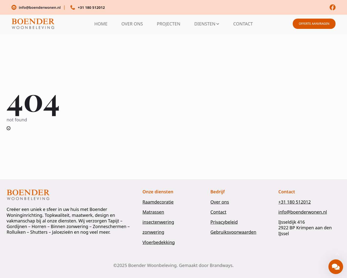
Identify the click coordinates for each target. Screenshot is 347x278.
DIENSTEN (205, 24)
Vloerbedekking (158, 242)
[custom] (333, 7)
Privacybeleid (224, 222)
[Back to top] (337, 254)
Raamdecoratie (158, 202)
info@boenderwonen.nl (302, 212)
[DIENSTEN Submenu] (217, 24)
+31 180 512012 (294, 202)
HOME (101, 24)
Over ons (219, 202)
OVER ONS (132, 24)
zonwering (153, 232)
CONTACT (243, 24)
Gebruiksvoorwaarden (233, 232)
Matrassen (153, 212)
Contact (218, 212)
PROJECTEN (168, 24)
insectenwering (158, 222)
